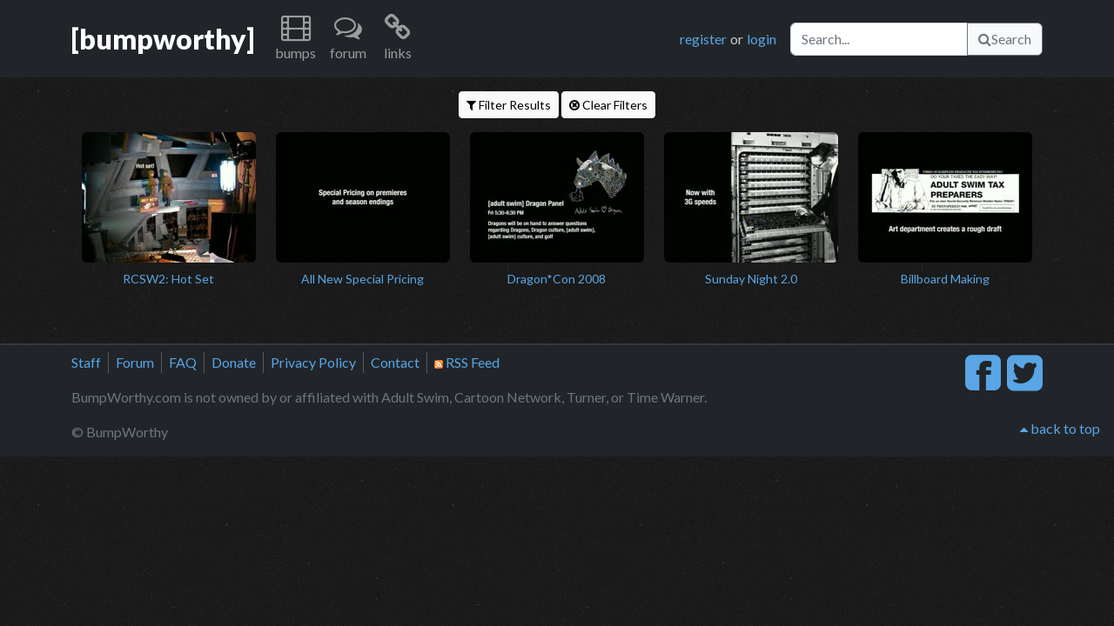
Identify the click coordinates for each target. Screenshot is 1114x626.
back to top (1060, 428)
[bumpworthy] (162, 39)
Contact (395, 362)
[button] (295, 38)
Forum (135, 362)
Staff (86, 362)
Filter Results (508, 104)
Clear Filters (608, 104)
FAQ (183, 362)
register (703, 38)
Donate (233, 362)
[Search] (879, 39)
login (761, 38)
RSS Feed (467, 362)
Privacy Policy (313, 362)
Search (1004, 38)
